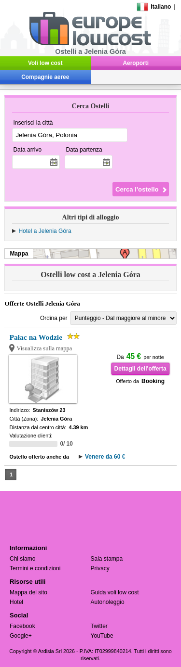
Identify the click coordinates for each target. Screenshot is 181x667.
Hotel (16, 602)
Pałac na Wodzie (35, 337)
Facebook (22, 626)
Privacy (100, 568)
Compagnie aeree (45, 77)
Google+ (21, 635)
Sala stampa (107, 558)
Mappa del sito (28, 592)
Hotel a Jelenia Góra (44, 231)
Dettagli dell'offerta (140, 368)
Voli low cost (45, 63)
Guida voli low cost (115, 592)
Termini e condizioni (35, 568)
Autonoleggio (108, 602)
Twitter (99, 626)
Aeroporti (136, 63)
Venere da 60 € (105, 456)
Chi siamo (22, 558)
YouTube (102, 635)
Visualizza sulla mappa (44, 348)
